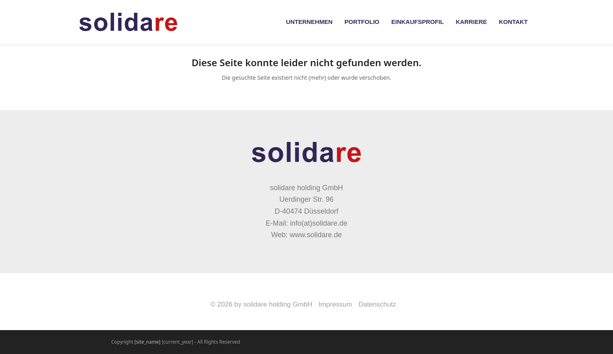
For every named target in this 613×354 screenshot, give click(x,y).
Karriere (471, 21)
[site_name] (147, 341)
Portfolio (361, 21)
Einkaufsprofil (417, 21)
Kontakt (513, 21)
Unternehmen (309, 21)
